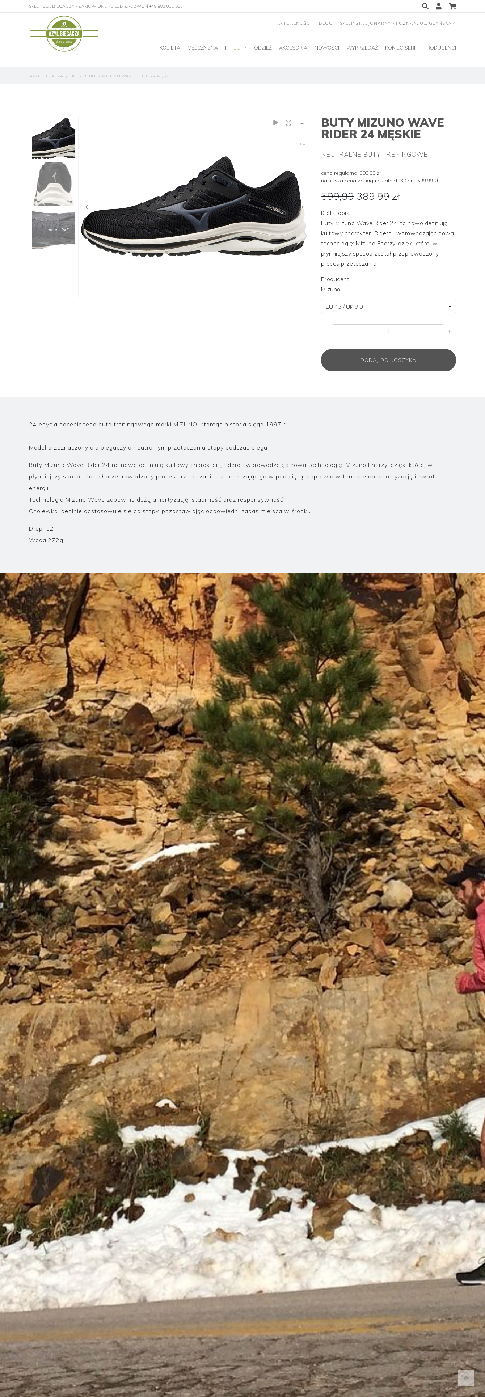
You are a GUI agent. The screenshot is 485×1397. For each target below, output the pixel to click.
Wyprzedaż (362, 48)
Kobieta (170, 48)
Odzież (263, 48)
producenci (439, 48)
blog (326, 23)
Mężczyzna (202, 48)
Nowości (327, 48)
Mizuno (331, 289)
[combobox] (388, 306)
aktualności (294, 23)
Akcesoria (293, 48)
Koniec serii (400, 48)
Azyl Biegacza (46, 76)
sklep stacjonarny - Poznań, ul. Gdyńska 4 (398, 23)
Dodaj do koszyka (388, 360)
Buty (240, 48)
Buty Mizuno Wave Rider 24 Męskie (131, 76)
